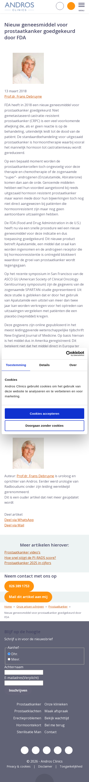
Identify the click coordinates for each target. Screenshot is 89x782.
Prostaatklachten (27, 711)
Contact (50, 732)
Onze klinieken (56, 704)
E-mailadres (21, 677)
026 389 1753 (19, 586)
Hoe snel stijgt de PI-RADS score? (30, 557)
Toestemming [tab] (16, 365)
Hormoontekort (28, 725)
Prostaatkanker (58, 606)
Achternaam (13, 667)
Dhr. (14, 654)
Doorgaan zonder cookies (44, 425)
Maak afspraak (56, 711)
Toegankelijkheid (71, 766)
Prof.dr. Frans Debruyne (23, 96)
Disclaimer (45, 766)
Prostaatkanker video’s (22, 552)
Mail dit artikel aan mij (28, 597)
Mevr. (15, 659)
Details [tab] (44, 365)
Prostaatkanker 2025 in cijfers (27, 563)
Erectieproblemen (27, 718)
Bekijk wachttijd (56, 718)
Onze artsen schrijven (30, 606)
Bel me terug (54, 725)
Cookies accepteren (44, 413)
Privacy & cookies (19, 766)
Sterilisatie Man (29, 732)
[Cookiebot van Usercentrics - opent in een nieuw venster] (66, 353)
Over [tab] (73, 365)
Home (8, 606)
